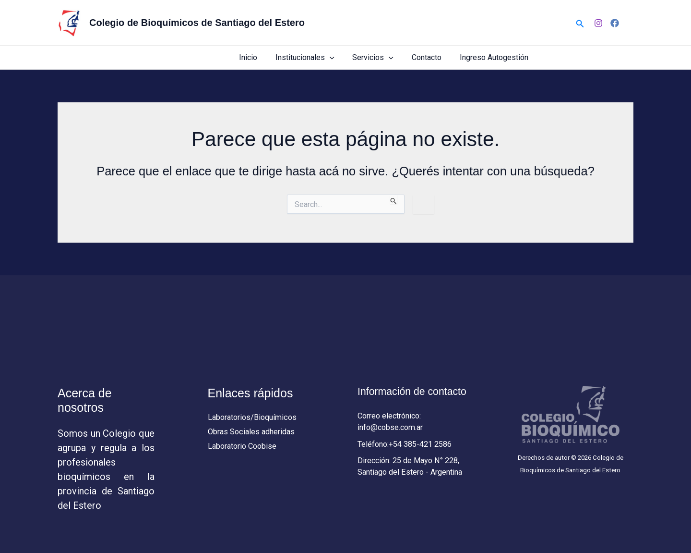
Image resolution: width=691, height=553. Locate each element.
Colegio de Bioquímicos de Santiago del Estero (197, 22)
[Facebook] (614, 23)
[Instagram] (598, 23)
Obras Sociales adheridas (254, 433)
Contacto (431, 57)
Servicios (380, 57)
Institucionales (315, 57)
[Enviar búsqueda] (393, 199)
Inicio (261, 57)
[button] (580, 22)
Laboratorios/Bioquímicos (255, 417)
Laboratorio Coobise (245, 448)
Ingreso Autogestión (495, 57)
